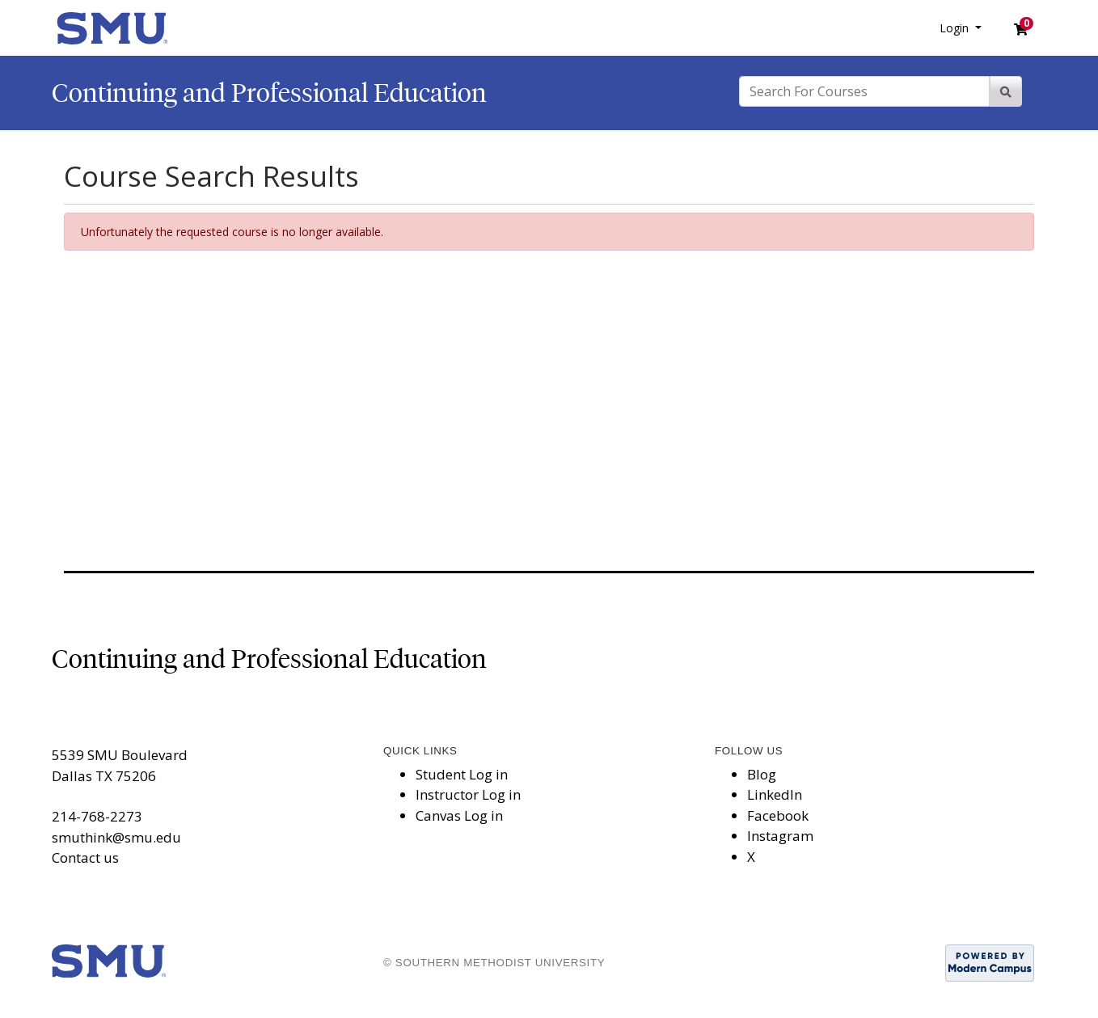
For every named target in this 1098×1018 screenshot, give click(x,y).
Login (956, 28)
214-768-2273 (97, 816)
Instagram (780, 835)
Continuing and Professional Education (269, 93)
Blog (761, 774)
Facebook (778, 815)
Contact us (85, 857)
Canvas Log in (459, 815)
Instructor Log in (468, 794)
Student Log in (462, 774)
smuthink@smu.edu (116, 837)
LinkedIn (774, 794)
